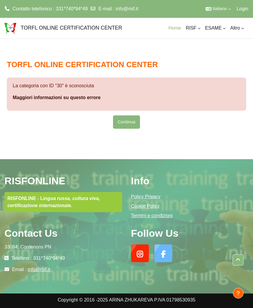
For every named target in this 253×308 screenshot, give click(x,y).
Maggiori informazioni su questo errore (57, 97)
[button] (218, 9)
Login (242, 8)
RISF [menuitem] (191, 27)
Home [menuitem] (174, 27)
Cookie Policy (145, 206)
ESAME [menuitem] (213, 27)
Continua (126, 122)
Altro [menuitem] (235, 27)
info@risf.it (127, 8)
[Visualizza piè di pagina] (238, 293)
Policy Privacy (146, 196)
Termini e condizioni (152, 215)
